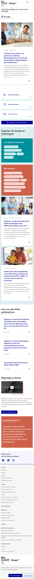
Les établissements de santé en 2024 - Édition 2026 (16, 363)
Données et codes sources (7, 478)
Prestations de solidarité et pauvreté (15, 187)
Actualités (3, 546)
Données (3, 524)
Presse (2, 549)
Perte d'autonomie (10, 154)
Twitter (13, 460)
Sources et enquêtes (6, 506)
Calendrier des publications (7, 515)
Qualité (3, 475)
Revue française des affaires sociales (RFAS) (11, 540)
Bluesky (3, 460)
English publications (5, 518)
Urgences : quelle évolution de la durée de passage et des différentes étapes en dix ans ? (16, 223)
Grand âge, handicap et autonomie (14, 183)
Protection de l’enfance (11, 147)
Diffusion (3, 473)
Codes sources (12, 114)
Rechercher (27, 2)
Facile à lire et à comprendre (7, 520)
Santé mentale (9, 157)
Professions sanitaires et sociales (13, 176)
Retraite (23, 180)
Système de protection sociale (13, 173)
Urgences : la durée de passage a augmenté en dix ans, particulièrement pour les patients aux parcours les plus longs (16, 345)
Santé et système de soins (12, 180)
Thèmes (3, 484)
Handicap (20, 154)
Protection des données (6, 480)
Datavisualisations (13, 95)
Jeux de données (13, 104)
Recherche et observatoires (7, 528)
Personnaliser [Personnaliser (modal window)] (27, 576)
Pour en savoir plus (8, 412)
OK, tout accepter (15, 575)
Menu (31, 2)
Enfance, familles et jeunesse (12, 191)
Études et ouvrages (5, 512)
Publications (4, 510)
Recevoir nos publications (18, 122)
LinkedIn (8, 460)
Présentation (4, 470)
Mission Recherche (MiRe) (7, 530)
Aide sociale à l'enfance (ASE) (13, 150)
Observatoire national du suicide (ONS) (10, 533)
